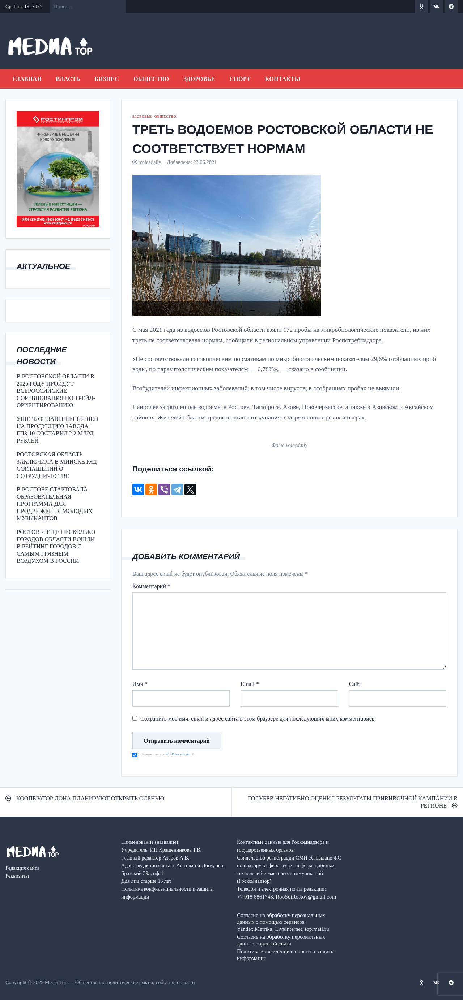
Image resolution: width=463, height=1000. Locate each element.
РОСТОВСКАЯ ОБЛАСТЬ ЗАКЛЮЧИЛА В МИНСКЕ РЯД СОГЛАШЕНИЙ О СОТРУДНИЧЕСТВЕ (57, 465)
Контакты (283, 79)
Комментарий (151, 586)
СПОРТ (239, 79)
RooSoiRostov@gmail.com (306, 897)
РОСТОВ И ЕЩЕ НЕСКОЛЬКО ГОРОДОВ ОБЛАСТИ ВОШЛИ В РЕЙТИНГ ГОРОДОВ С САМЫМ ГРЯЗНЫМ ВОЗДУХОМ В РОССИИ (56, 546)
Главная (27, 79)
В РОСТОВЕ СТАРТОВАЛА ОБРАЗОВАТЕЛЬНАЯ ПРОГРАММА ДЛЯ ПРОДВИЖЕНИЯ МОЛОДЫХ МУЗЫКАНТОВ (54, 503)
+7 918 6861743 (255, 897)
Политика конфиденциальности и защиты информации (286, 954)
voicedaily (150, 162)
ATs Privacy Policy (179, 754)
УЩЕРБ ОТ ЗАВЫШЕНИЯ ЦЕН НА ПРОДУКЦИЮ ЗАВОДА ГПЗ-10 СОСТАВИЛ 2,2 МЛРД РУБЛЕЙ (57, 430)
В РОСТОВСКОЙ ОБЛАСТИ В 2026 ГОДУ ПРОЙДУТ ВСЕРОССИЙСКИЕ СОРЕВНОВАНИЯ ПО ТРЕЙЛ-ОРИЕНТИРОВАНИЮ (56, 390)
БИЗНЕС (106, 79)
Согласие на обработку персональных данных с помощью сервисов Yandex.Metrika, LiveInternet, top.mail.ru (283, 922)
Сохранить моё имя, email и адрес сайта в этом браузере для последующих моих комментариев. (258, 719)
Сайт (355, 684)
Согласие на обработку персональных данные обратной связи (281, 940)
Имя (139, 684)
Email (250, 684)
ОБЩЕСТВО (151, 79)
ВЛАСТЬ (68, 79)
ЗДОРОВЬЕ (199, 79)
